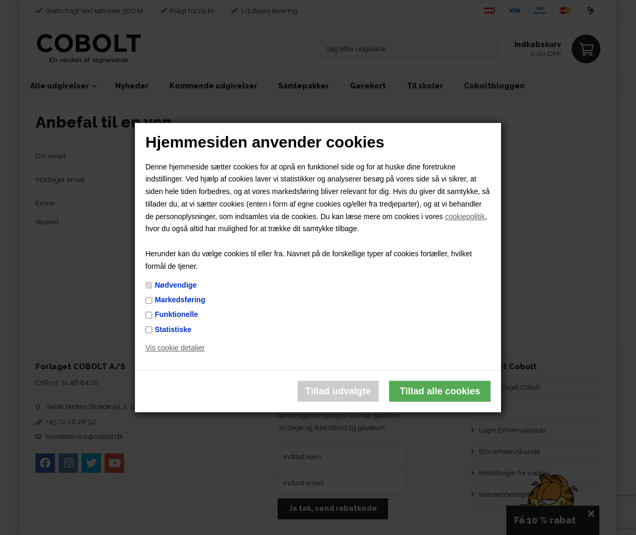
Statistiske (173, 329)
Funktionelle (176, 315)
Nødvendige (176, 285)
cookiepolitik (465, 216)
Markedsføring (180, 299)
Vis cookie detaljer (175, 348)
